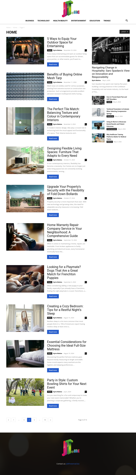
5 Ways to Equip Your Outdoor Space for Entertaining (62, 42)
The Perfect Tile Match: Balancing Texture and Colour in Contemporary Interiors (63, 114)
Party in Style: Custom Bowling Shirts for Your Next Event (66, 383)
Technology (44, 20)
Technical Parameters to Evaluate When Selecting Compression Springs (118, 111)
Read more (53, 64)
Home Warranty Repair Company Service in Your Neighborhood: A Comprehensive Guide (64, 230)
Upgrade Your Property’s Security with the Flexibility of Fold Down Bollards (65, 190)
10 (45, 420)
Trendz (107, 20)
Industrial (110, 116)
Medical (109, 142)
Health (109, 102)
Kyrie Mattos (57, 50)
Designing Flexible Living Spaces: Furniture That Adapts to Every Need (64, 152)
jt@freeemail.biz (72, 464)
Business (30, 20)
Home (8, 27)
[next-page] (50, 420)
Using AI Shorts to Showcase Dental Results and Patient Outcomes (116, 124)
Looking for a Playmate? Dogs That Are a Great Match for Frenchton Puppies (64, 272)
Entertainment (78, 20)
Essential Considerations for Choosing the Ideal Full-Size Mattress (66, 345)
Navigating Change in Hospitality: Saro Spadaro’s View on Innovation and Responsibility (111, 72)
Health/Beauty (60, 20)
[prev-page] (8, 420)
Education (95, 20)
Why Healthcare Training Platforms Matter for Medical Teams (116, 137)
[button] (127, 21)
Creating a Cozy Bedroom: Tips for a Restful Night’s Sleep (65, 309)
